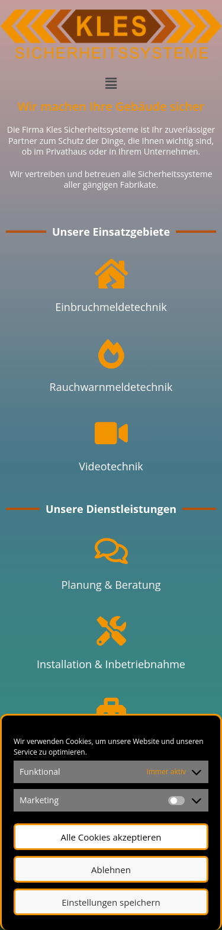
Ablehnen (111, 870)
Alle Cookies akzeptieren (110, 837)
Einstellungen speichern (111, 902)
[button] (111, 83)
